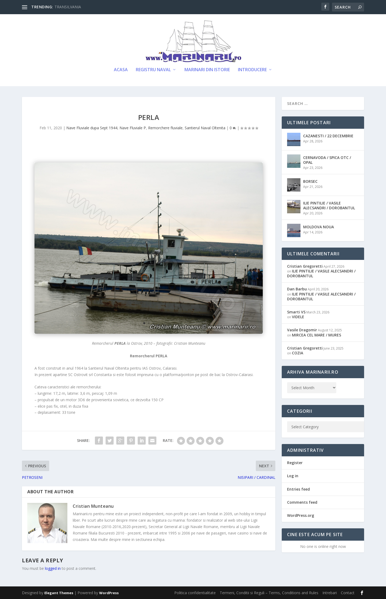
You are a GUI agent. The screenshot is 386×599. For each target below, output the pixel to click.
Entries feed (298, 489)
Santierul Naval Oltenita (205, 127)
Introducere (252, 70)
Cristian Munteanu (93, 506)
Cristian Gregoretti (305, 266)
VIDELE (298, 316)
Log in (292, 475)
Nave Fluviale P (132, 127)
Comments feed (302, 502)
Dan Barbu (297, 288)
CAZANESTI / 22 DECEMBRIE (328, 135)
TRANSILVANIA (68, 6)
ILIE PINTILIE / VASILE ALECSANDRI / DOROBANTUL (329, 205)
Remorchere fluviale (165, 127)
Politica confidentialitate (195, 592)
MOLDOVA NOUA (318, 226)
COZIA (297, 352)
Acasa (121, 70)
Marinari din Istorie (207, 70)
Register (295, 462)
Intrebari (329, 592)
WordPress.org (300, 515)
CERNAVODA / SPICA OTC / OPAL (327, 160)
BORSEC (310, 181)
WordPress (109, 592)
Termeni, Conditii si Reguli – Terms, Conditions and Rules (269, 592)
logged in (53, 568)
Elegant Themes (58, 592)
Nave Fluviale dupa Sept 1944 (91, 127)
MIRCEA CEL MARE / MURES (316, 335)
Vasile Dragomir (302, 329)
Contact (347, 592)
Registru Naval (153, 70)
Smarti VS (296, 311)
